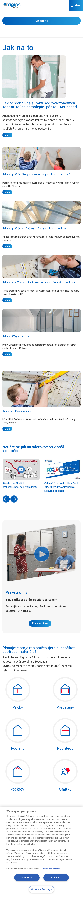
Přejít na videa (40, 623)
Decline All (26, 877)
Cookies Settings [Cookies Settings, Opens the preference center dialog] (41, 889)
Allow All (56, 877)
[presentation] (6, 499)
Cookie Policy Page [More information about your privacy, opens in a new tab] (51, 868)
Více (7, 135)
